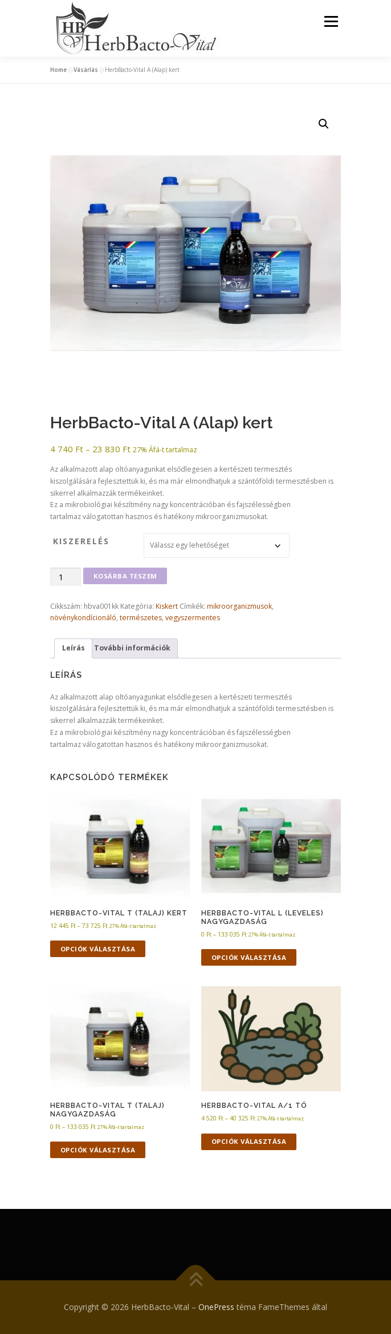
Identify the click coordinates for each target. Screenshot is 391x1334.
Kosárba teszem (125, 576)
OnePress (216, 1306)
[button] (323, 124)
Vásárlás (86, 70)
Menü (330, 21)
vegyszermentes (192, 617)
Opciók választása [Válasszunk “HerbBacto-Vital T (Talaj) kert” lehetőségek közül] (98, 949)
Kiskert (167, 606)
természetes (141, 617)
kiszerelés (81, 541)
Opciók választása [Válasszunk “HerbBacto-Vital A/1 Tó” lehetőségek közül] (249, 1141)
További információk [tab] (132, 648)
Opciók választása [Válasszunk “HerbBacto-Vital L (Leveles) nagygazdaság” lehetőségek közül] (249, 957)
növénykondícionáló (83, 617)
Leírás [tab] (73, 648)
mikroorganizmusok (239, 606)
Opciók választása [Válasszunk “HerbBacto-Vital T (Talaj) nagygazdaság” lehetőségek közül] (98, 1150)
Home (58, 70)
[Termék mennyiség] (65, 577)
